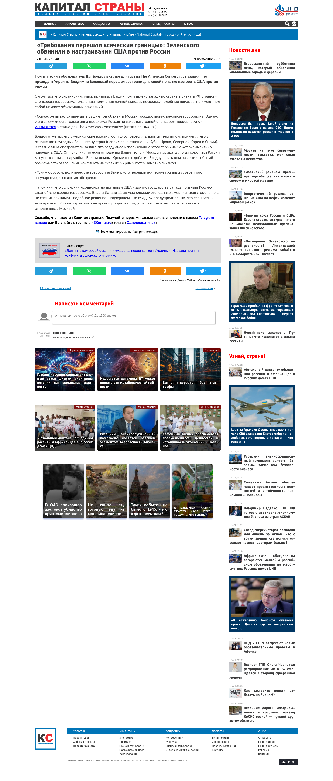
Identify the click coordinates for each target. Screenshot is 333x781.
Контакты (264, 754)
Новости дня (244, 50)
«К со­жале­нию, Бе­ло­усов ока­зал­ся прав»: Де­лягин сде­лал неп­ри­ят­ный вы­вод (262, 624)
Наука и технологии (81, 350)
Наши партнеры (268, 746)
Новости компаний (224, 746)
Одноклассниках (141, 222)
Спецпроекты (164, 24)
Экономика (212, 350)
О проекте (264, 738)
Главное (49, 24)
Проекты (218, 731)
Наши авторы (266, 742)
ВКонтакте (102, 222)
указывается (45, 126)
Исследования (128, 754)
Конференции (174, 738)
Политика (125, 742)
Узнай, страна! (131, 24)
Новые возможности (132, 750)
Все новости (204, 288)
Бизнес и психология (179, 746)
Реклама (263, 750)
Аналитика (74, 24)
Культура (171, 742)
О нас (188, 24)
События (79, 731)
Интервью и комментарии (182, 750)
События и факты (84, 742)
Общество (101, 24)
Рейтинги (217, 750)
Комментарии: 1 (209, 59)
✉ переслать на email (55, 288)
